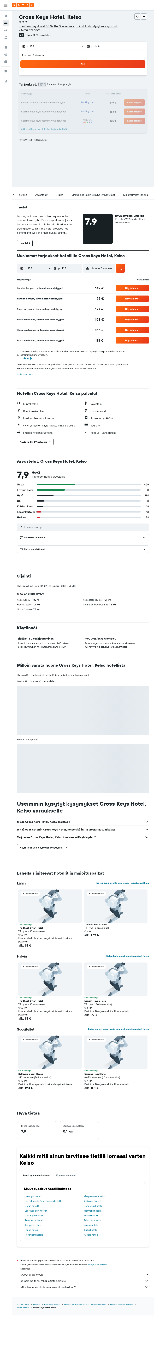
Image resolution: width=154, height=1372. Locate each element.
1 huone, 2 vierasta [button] (33, 55)
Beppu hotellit (91, 1272)
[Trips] (5, 71)
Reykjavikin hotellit (34, 1277)
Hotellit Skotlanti (98, 1361)
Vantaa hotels (91, 1282)
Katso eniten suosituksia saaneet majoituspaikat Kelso (118, 1085)
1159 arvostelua (42, 35)
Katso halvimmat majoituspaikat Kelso (127, 1012)
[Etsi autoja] (5, 30)
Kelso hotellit (23, 1364)
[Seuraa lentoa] (5, 54)
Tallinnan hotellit (92, 1277)
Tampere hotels (33, 1282)
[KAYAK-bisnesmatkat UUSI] (5, 61)
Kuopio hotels (91, 1291)
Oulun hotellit (32, 1262)
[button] (6, 5)
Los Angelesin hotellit (36, 1267)
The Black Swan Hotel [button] (30, 984)
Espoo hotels (31, 1286)
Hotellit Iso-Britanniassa (75, 1361)
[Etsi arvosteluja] (86, 527)
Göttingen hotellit (34, 1272)
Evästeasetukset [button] (25, 374)
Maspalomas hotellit (94, 1253)
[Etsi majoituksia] (5, 23)
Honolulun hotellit (93, 1262)
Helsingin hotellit (33, 1253)
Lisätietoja (26, 358)
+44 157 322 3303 (29, 30)
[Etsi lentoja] (5, 15)
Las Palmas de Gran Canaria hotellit (43, 1258)
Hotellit (36, 1361)
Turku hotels (90, 1286)
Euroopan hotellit (52, 1361)
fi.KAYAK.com (23, 1361)
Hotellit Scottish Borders (121, 1361)
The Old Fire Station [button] (95, 981)
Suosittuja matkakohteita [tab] (36, 1232)
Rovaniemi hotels (34, 1291)
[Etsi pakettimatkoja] (5, 37)
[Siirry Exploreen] (5, 47)
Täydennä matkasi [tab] (66, 1232)
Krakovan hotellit (92, 1258)
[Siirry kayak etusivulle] (23, 5)
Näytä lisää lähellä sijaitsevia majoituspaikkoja (122, 939)
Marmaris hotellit (93, 1267)
